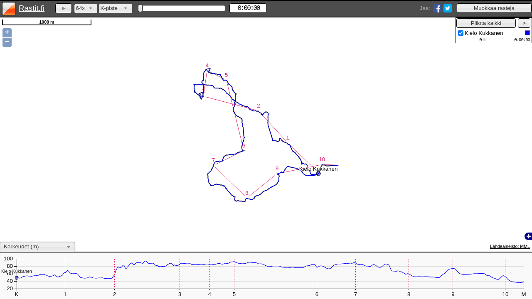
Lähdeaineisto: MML (510, 246)
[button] (494, 8)
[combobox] (85, 8)
